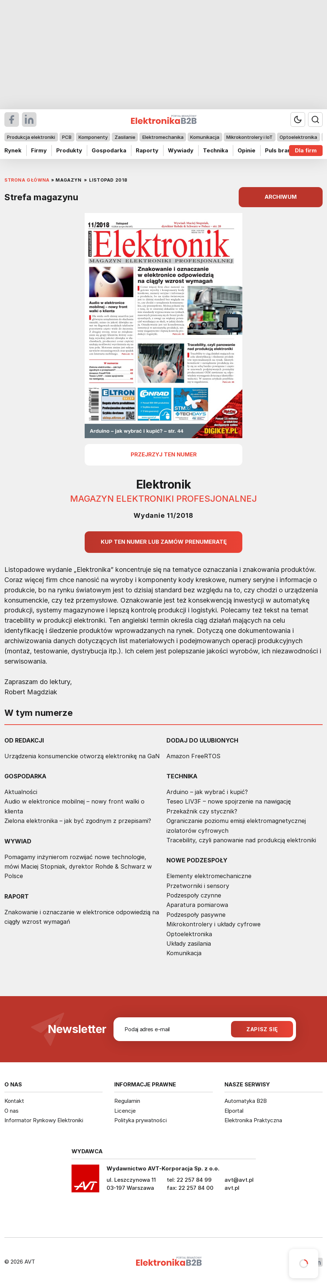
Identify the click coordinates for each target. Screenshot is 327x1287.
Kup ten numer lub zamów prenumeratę (164, 541)
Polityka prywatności (140, 1120)
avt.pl (231, 1187)
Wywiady (180, 150)
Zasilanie (125, 137)
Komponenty (93, 137)
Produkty (69, 150)
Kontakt (14, 1100)
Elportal (233, 1110)
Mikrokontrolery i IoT (249, 137)
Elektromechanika (163, 137)
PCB (67, 137)
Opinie (246, 150)
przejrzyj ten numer (164, 454)
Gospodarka (109, 150)
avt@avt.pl (239, 1179)
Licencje (125, 1110)
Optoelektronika (298, 137)
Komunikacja (204, 137)
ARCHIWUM (281, 196)
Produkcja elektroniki (31, 137)
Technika (215, 150)
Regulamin (127, 1100)
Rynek (13, 150)
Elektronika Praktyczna (253, 1120)
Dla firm (306, 150)
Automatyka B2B (245, 1100)
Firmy (39, 150)
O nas (11, 1110)
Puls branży (281, 150)
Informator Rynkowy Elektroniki (43, 1120)
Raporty (147, 150)
